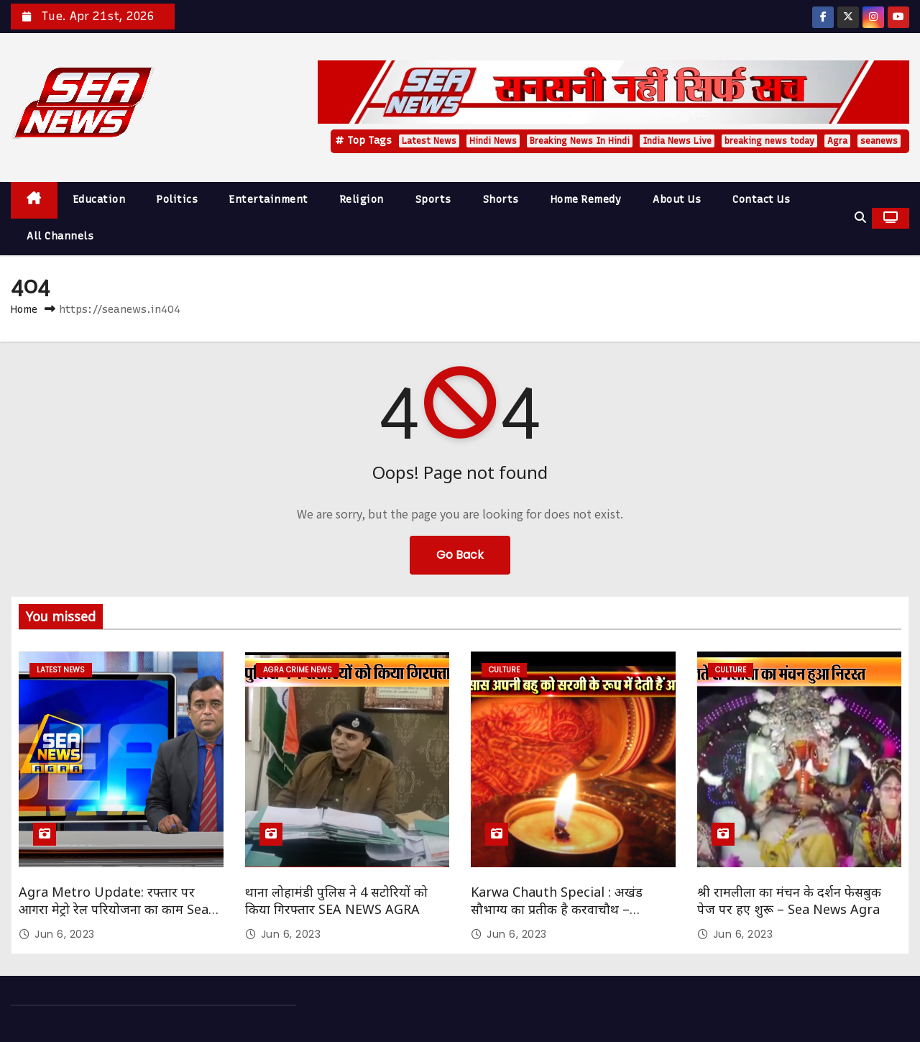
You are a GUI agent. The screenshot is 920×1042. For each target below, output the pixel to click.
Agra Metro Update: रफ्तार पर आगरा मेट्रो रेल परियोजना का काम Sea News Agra (113, 909)
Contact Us (761, 199)
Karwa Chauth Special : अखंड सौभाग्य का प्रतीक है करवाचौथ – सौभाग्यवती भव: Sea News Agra (558, 909)
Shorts (501, 199)
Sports (433, 199)
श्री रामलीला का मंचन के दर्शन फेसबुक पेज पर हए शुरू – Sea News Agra (789, 900)
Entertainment (268, 199)
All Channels (60, 236)
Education (99, 199)
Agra (837, 141)
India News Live (677, 141)
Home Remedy (586, 199)
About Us (677, 199)
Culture (504, 669)
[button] (860, 217)
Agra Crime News (297, 669)
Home (24, 309)
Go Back (460, 555)
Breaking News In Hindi (580, 141)
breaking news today (769, 141)
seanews (879, 141)
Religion (362, 199)
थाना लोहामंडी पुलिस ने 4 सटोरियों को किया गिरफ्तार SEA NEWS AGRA (336, 900)
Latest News (429, 141)
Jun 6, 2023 (64, 934)
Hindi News (493, 141)
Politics (177, 199)
